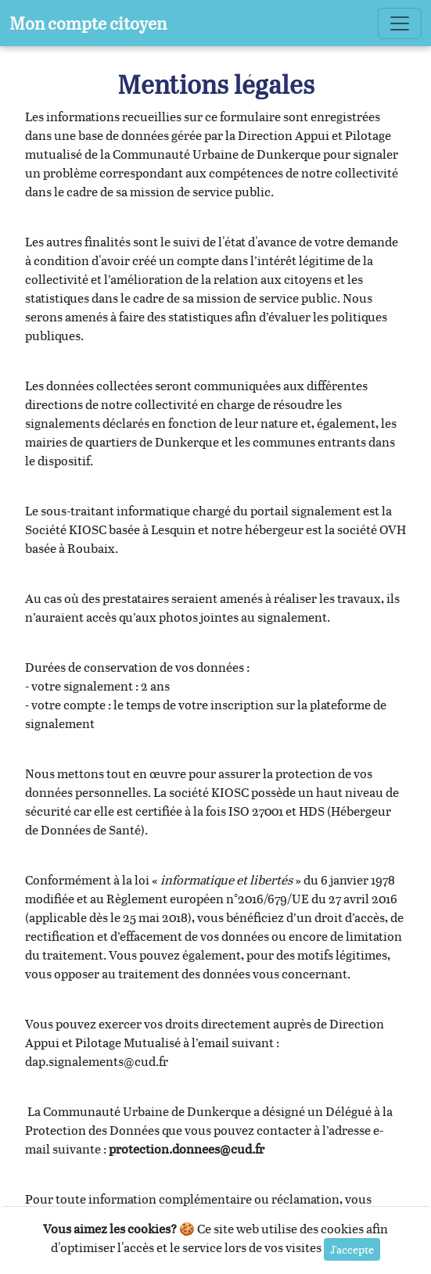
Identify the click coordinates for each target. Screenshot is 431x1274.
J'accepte (352, 1249)
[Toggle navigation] (400, 23)
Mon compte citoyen (88, 23)
